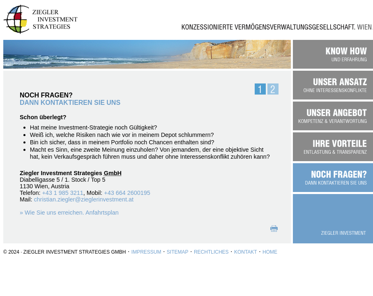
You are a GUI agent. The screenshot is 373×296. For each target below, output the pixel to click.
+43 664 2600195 (127, 193)
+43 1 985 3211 (62, 193)
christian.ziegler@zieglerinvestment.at (84, 199)
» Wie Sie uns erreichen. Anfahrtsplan (69, 212)
